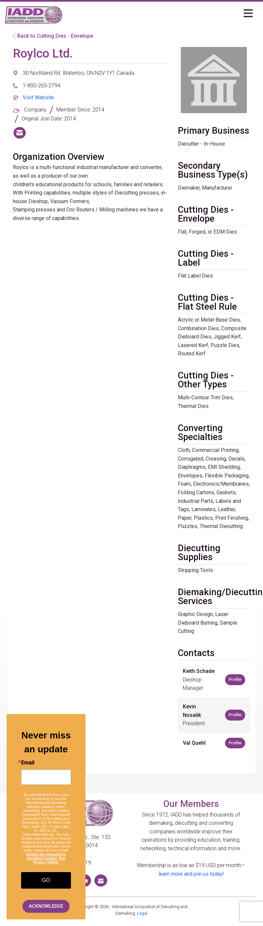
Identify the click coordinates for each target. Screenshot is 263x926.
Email (27, 763)
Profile (235, 679)
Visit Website (38, 97)
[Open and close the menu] (159, 13)
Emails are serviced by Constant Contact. (46, 856)
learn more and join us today (190, 874)
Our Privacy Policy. (49, 860)
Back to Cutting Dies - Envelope (53, 36)
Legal (142, 913)
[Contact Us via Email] (100, 880)
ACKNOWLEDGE (46, 906)
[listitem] (19, 133)
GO (46, 880)
